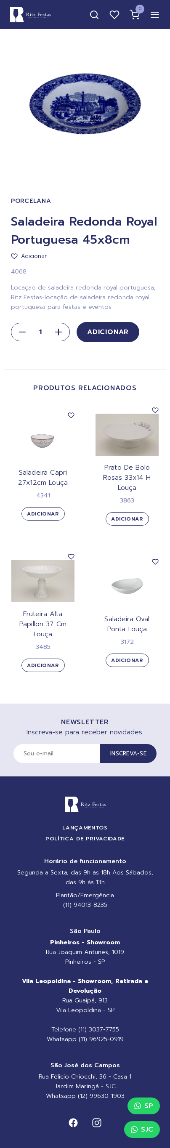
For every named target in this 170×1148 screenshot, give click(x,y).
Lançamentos (84, 828)
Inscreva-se (128, 753)
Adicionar (108, 332)
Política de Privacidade (85, 838)
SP (143, 1106)
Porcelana (31, 201)
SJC (142, 1129)
